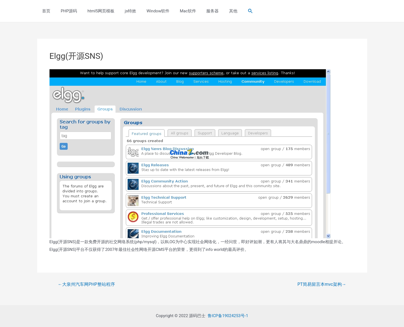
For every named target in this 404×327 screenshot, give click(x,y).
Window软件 (148, 11)
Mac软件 (176, 11)
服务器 (199, 11)
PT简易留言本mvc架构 (321, 284)
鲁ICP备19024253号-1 (227, 315)
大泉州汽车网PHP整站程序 (86, 284)
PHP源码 (66, 11)
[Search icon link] (234, 11)
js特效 (123, 11)
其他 (218, 11)
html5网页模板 (95, 11)
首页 (45, 11)
